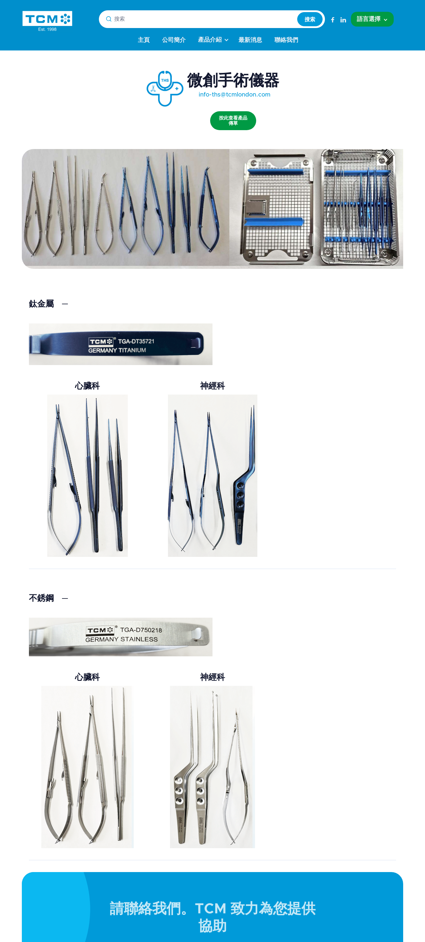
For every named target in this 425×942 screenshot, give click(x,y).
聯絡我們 (286, 40)
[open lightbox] (233, 114)
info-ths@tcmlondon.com (234, 95)
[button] (372, 19)
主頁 (144, 40)
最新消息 (250, 40)
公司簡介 (174, 40)
